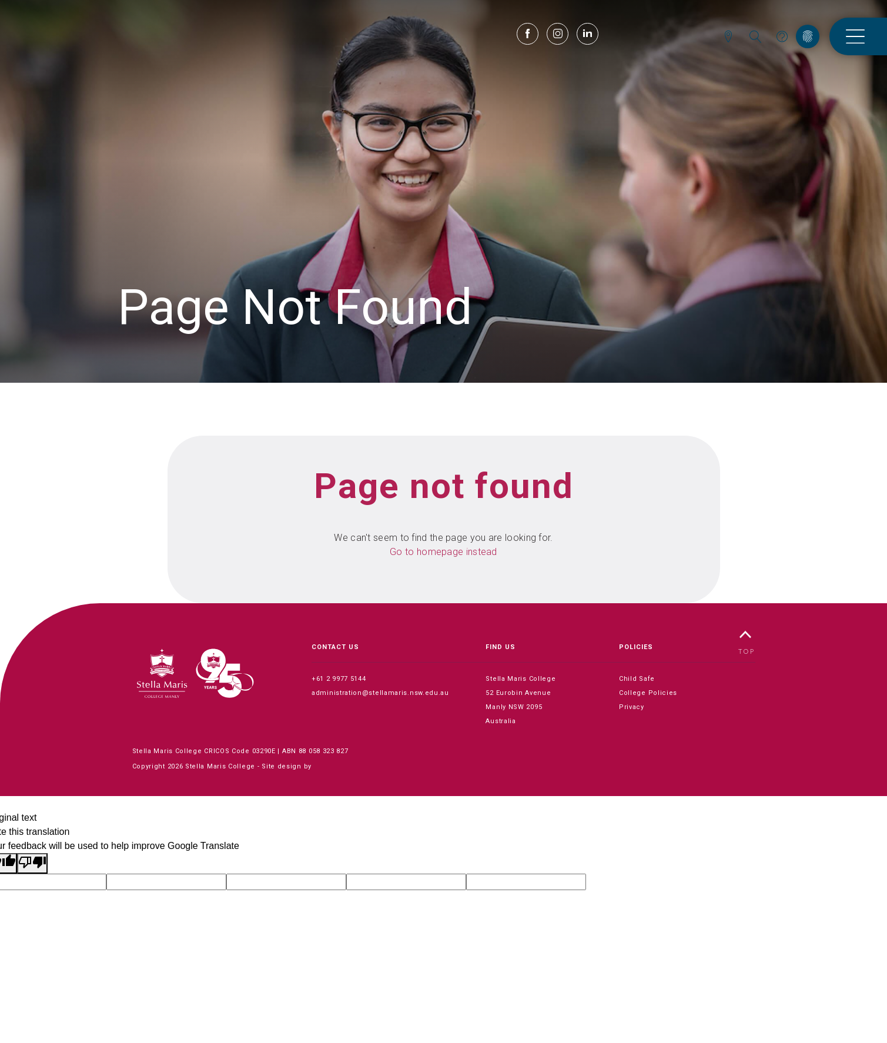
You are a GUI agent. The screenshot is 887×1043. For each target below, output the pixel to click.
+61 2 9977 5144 (339, 679)
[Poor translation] (32, 863)
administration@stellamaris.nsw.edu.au (380, 693)
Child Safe (637, 679)
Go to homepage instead (443, 551)
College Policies (648, 693)
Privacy (631, 707)
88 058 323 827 (324, 751)
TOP (746, 642)
